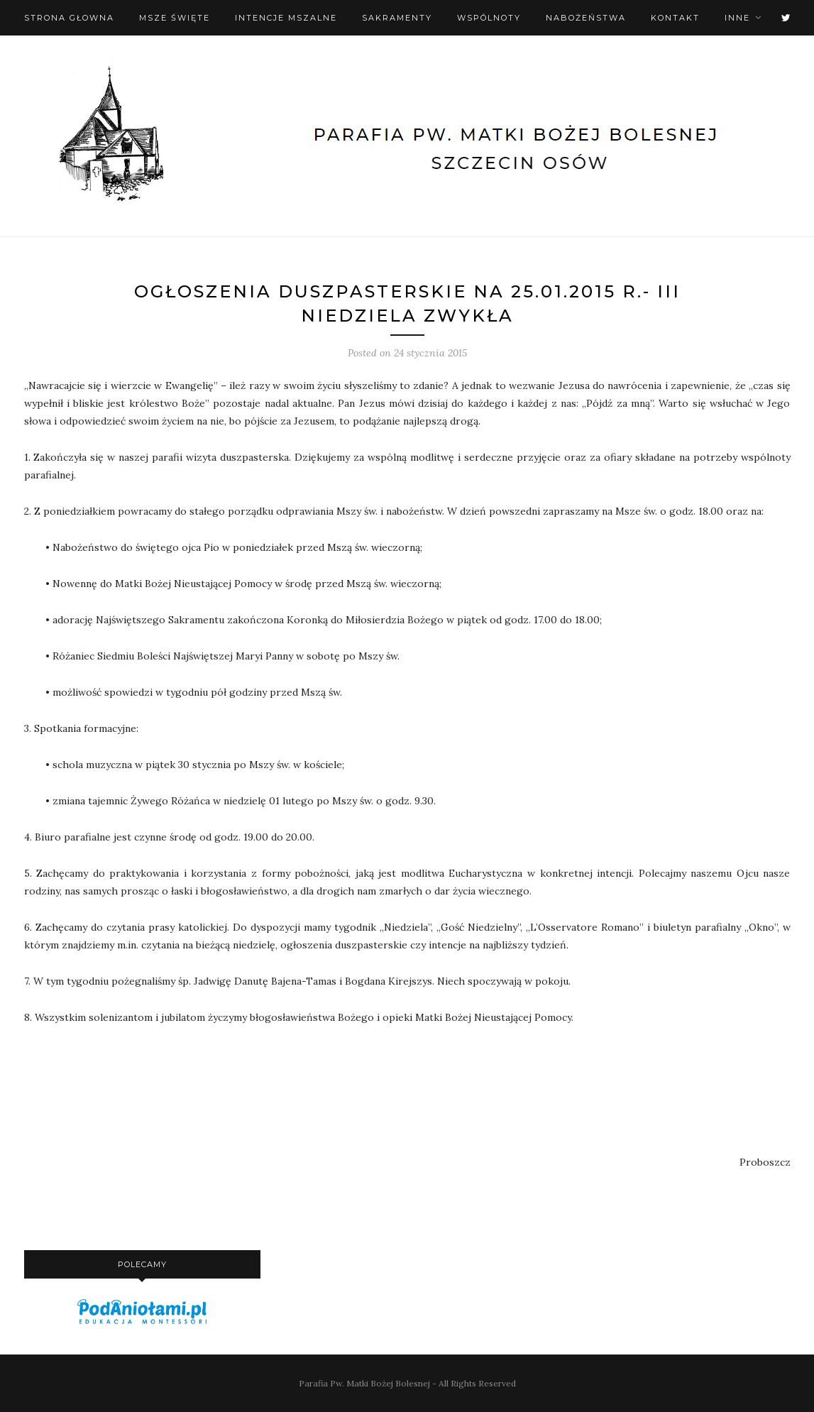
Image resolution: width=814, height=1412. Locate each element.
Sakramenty (397, 18)
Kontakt (675, 18)
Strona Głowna (69, 18)
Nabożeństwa (586, 18)
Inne (737, 18)
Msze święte (174, 18)
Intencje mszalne (286, 18)
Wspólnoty (489, 18)
